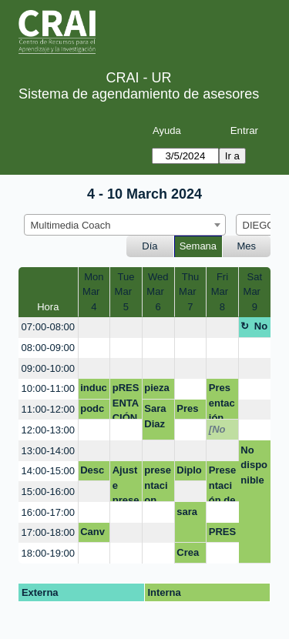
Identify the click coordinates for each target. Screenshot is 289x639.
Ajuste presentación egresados (126, 483)
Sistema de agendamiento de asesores (138, 94)
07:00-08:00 (48, 327)
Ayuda (167, 130)
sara (186, 511)
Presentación (189, 411)
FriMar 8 (222, 292)
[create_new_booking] (94, 327)
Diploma (189, 472)
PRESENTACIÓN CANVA (222, 534)
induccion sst (93, 390)
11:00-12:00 (48, 409)
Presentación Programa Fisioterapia (222, 401)
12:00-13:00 (48, 430)
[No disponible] (222, 431)
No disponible (253, 328)
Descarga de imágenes (92, 472)
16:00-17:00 (48, 512)
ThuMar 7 (190, 292)
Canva (92, 534)
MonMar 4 (94, 292)
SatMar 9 (255, 292)
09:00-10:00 (48, 368)
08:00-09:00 (48, 347)
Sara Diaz (155, 416)
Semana (198, 246)
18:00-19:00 (48, 553)
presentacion (157, 483)
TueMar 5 (126, 292)
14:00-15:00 (48, 471)
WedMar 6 (158, 292)
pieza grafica (157, 390)
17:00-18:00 (48, 532)
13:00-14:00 (48, 451)
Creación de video (189, 555)
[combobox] (125, 225)
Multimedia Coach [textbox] (71, 225)
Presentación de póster (222, 483)
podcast (92, 411)
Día (149, 246)
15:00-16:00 (48, 491)
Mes (247, 246)
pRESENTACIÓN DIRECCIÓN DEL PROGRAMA (126, 401)
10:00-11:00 (48, 388)
